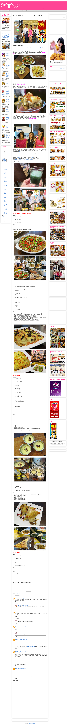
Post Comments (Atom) (32, 723)
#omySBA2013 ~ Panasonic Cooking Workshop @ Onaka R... (5, 205)
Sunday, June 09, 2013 (26, 605)
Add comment (15, 680)
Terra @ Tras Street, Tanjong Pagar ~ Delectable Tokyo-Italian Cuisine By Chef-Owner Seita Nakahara (6, 74)
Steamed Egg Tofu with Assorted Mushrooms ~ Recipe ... (5, 176)
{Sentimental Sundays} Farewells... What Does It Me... (5, 168)
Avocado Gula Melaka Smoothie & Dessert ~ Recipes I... (5, 172)
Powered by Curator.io (62, 68)
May (4, 215)
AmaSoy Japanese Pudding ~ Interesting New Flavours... (5, 185)
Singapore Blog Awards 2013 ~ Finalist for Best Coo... (5, 209)
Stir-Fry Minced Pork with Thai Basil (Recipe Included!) (8, 83)
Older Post (45, 720)
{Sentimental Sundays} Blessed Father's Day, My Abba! (5, 189)
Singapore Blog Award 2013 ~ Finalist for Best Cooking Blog (23, 159)
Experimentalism (25, 10)
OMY (20, 151)
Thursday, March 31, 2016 (22, 651)
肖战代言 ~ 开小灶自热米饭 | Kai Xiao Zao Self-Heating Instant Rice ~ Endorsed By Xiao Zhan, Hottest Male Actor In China (6, 35)
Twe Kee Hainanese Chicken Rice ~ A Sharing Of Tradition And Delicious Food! (8, 110)
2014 (3, 157)
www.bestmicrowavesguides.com (39, 670)
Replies (17, 603)
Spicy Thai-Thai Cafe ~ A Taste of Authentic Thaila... (5, 197)
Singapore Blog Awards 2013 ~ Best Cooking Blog (33, 47)
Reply (16, 601)
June (4, 166)
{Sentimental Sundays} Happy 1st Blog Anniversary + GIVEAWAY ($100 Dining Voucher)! (6, 55)
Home (4, 10)
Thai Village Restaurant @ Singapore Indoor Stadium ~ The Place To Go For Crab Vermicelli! (6, 101)
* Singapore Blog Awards (21, 593)
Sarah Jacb (17, 668)
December (4, 159)
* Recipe (16, 593)
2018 (3, 152)
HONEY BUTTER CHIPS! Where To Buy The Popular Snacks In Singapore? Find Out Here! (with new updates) (6, 65)
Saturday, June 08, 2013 (22, 626)
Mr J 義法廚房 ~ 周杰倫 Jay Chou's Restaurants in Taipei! (5, 201)
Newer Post (15, 720)
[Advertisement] (30, 711)
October (4, 161)
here (32, 157)
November (4, 160)
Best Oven (42, 676)
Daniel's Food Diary (18, 598)
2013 (3, 158)
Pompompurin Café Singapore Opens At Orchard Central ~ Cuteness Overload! (6, 127)
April (4, 216)
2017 (3, 153)
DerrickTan (17, 626)
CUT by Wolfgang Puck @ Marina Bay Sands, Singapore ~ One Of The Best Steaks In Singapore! (6, 92)
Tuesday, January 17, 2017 (23, 668)
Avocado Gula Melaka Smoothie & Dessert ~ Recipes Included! (22, 588)
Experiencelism (17, 10)
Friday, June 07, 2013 (25, 598)
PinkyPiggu (10, 5)
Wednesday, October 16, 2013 (23, 639)
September (4, 162)
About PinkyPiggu (10, 10)
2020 (3, 150)
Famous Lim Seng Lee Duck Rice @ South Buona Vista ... (5, 212)
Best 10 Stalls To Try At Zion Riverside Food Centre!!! (8, 118)
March (4, 217)
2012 (3, 221)
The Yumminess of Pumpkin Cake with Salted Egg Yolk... (5, 193)
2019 (3, 151)
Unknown (16, 639)
